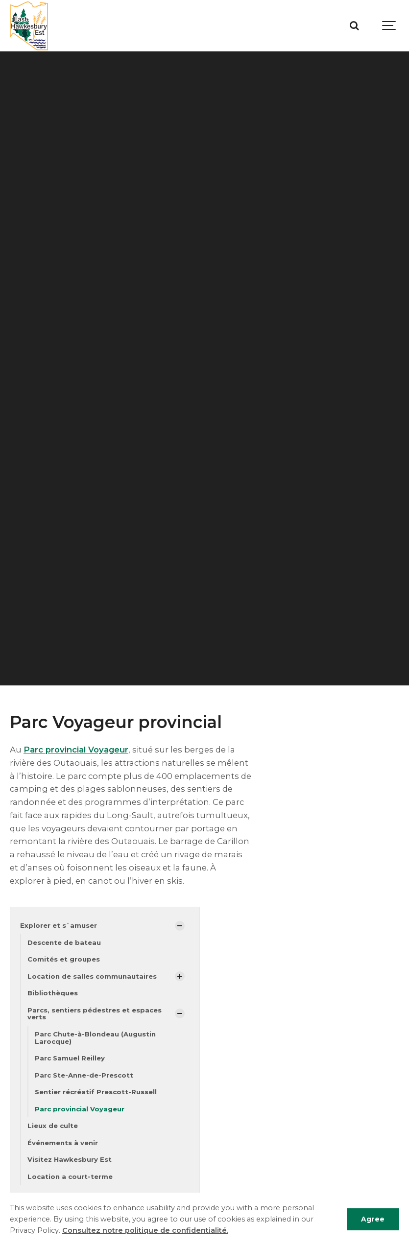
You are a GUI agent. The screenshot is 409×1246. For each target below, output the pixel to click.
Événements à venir (62, 1143)
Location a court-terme (70, 1177)
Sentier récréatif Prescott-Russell (96, 1092)
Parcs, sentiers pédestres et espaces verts (94, 1014)
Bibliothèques (52, 993)
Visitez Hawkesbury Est (69, 1160)
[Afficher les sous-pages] (180, 926)
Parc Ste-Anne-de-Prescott (84, 1076)
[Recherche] (354, 25)
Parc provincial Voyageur (76, 749)
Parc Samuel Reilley (70, 1058)
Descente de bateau (64, 942)
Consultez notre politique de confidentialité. (145, 1230)
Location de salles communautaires (92, 976)
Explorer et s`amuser (58, 925)
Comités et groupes (63, 960)
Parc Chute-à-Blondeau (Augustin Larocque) (95, 1038)
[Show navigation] (389, 25)
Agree (373, 1219)
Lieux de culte (52, 1126)
